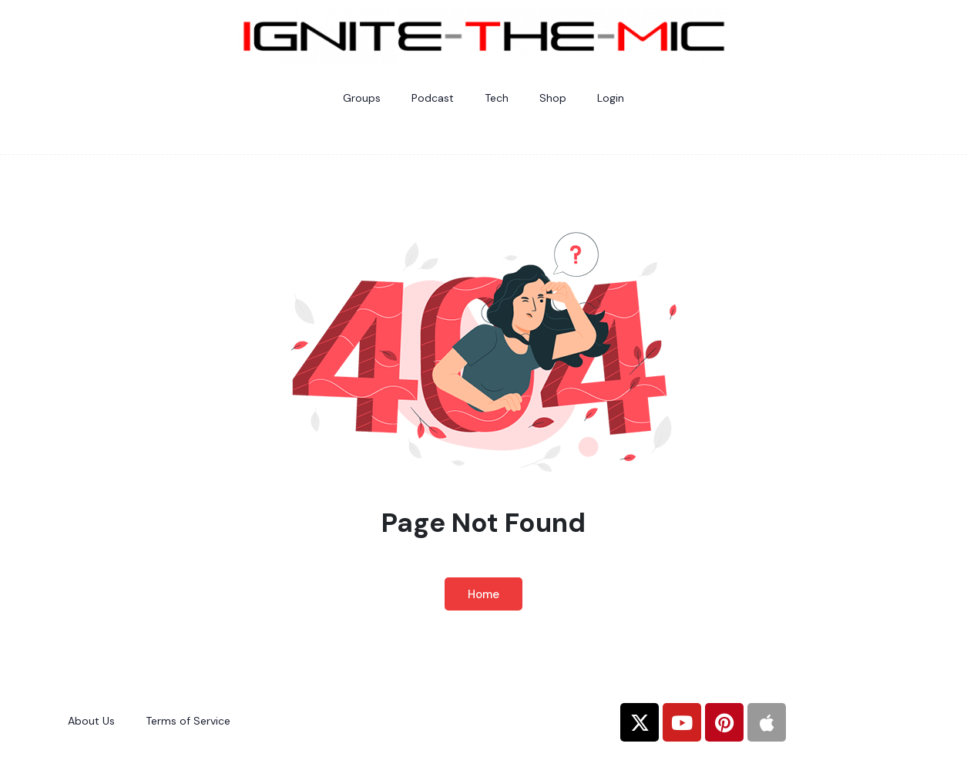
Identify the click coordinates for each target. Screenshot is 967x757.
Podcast (432, 98)
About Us (91, 721)
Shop (552, 98)
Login (610, 98)
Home (483, 594)
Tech (497, 98)
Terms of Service (188, 721)
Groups (362, 98)
